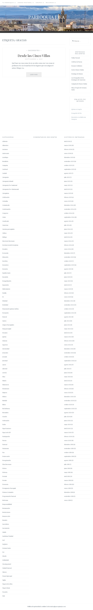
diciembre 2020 (68, 396)
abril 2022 (67, 333)
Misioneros (5, 385)
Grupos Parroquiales (8, 325)
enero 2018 (67, 500)
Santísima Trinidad (7, 536)
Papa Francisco (6, 428)
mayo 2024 (67, 233)
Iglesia (4, 337)
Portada (4, 476)
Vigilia (4, 580)
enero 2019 (67, 488)
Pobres (4, 468)
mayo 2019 (67, 472)
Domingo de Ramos (77, 74)
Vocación (4, 592)
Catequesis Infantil (7, 181)
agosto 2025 (67, 173)
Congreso (5, 213)
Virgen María (6, 588)
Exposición (5, 285)
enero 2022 (67, 345)
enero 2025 (67, 201)
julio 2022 (67, 321)
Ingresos (5, 345)
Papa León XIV (6, 432)
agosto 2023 (67, 269)
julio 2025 (67, 177)
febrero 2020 (68, 436)
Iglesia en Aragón (76, 109)
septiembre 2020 (69, 408)
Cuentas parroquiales (8, 229)
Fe (3, 297)
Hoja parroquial (6, 329)
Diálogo (4, 237)
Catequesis (5, 177)
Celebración (5, 197)
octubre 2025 (68, 165)
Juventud (4, 361)
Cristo (4, 217)
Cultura (4, 233)
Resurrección (6, 516)
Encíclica (5, 261)
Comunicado (6, 205)
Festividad (5, 305)
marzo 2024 (67, 241)
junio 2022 (67, 325)
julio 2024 (67, 225)
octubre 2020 (68, 404)
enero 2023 (67, 297)
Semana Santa (6, 548)
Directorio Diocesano (8, 241)
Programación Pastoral (9, 496)
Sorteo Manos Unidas (77, 70)
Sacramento (5, 528)
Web (3, 596)
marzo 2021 (67, 385)
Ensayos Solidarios (76, 66)
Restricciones (6, 512)
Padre (4, 424)
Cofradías (5, 201)
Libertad (4, 369)
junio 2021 (67, 373)
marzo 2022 (67, 337)
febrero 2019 (68, 484)
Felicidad (4, 301)
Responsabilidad (7, 504)
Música (4, 396)
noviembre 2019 (68, 448)
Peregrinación (6, 460)
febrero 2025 (68, 197)
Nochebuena (6, 408)
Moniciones (5, 389)
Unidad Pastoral (25, 2)
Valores (4, 572)
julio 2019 (66, 464)
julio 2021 (66, 369)
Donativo (5, 249)
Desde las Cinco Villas (34, 55)
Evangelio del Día (76, 113)
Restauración (6, 508)
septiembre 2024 (69, 217)
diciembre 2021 (68, 349)
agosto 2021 (67, 365)
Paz (3, 452)
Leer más (36, 75)
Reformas (5, 500)
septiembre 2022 (69, 313)
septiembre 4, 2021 (34, 59)
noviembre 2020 (69, 400)
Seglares (5, 544)
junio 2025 (67, 181)
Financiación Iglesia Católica (10, 309)
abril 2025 (67, 189)
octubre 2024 (68, 213)
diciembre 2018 (68, 492)
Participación (6, 436)
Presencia (5, 484)
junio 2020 (67, 420)
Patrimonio (5, 448)
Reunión (4, 520)
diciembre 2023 (68, 253)
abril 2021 (67, 381)
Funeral (4, 317)
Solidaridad (5, 560)
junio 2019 (67, 468)
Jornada (4, 357)
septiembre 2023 (69, 265)
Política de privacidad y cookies (36, 606)
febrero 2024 (68, 245)
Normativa (5, 412)
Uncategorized (6, 564)
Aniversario (5, 153)
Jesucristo (5, 353)
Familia (4, 293)
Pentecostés (6, 456)
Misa (3, 377)
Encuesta (5, 269)
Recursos (50, 2)
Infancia (4, 341)
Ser (3, 552)
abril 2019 (67, 476)
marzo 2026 (67, 145)
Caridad (4, 173)
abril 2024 (67, 237)
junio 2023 (67, 277)
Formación (5, 313)
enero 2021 (67, 392)
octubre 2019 (68, 452)
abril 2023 (67, 285)
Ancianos (5, 149)
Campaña (5, 165)
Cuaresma (5, 225)
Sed (3, 540)
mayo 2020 (67, 424)
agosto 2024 (67, 221)
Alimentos (5, 145)
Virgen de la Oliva (7, 584)
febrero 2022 (68, 341)
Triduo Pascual (75, 58)
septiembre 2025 (69, 169)
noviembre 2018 (69, 496)
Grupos (39, 2)
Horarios (4, 333)
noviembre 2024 (69, 209)
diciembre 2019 (68, 444)
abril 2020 (67, 428)
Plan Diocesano (6, 464)
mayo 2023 (67, 281)
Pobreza (4, 472)
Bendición (5, 161)
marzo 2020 (67, 432)
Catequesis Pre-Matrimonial (10, 189)
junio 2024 (67, 229)
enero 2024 (67, 249)
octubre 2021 (68, 357)
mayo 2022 (67, 329)
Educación (5, 257)
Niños (4, 404)
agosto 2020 (68, 412)
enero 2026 (67, 153)
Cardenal (5, 169)
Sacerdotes (34, 50)
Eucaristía (5, 277)
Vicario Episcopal (7, 576)
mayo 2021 (67, 377)
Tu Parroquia (8, 2)
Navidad (4, 400)
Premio (4, 480)
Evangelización (6, 281)
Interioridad (5, 349)
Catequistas (5, 193)
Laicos (4, 365)
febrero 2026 (68, 149)
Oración (4, 416)
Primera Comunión (7, 492)
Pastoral (4, 444)
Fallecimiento (6, 289)
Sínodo (4, 556)
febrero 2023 (68, 293)
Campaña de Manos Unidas (79, 84)
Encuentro (5, 265)
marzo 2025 (67, 193)
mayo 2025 (67, 185)
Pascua (4, 440)
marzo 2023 (67, 289)
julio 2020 (67, 416)
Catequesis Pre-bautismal (9, 185)
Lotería (4, 373)
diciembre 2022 (68, 301)
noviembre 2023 (69, 257)
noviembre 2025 (69, 161)
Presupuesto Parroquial (9, 488)
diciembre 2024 (68, 205)
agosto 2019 (67, 460)
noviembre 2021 (69, 353)
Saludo (4, 532)
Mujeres (4, 392)
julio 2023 (67, 273)
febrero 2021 (68, 389)
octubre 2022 (68, 309)
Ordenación (5, 420)
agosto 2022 (67, 317)
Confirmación (6, 209)
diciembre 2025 (68, 157)
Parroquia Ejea (46, 17)
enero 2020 (67, 440)
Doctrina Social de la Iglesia (10, 245)
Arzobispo (5, 157)
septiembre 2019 (69, 456)
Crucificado (5, 221)
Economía (5, 253)
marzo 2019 (67, 480)
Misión (4, 381)
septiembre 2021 (69, 361)
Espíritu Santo (6, 273)
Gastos (4, 321)
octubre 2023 (68, 261)
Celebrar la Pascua (76, 62)
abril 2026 (67, 141)
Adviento (5, 141)
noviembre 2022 (69, 305)
